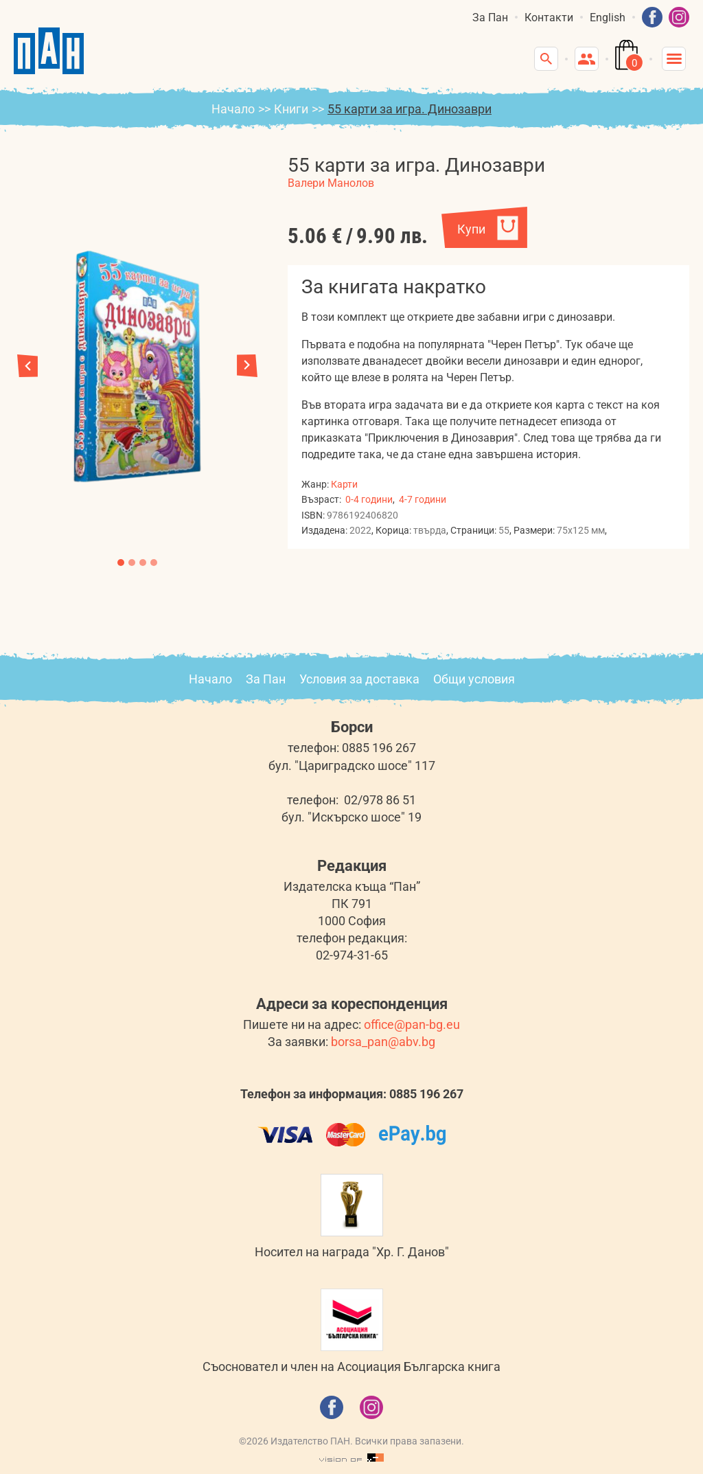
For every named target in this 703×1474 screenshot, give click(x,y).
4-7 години (422, 499)
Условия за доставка (359, 679)
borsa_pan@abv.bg (383, 1041)
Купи (471, 229)
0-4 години (369, 499)
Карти (344, 484)
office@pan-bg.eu (412, 1024)
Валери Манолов (331, 183)
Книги (291, 109)
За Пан (490, 17)
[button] (247, 365)
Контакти (549, 17)
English (607, 17)
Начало (233, 109)
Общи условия (474, 679)
